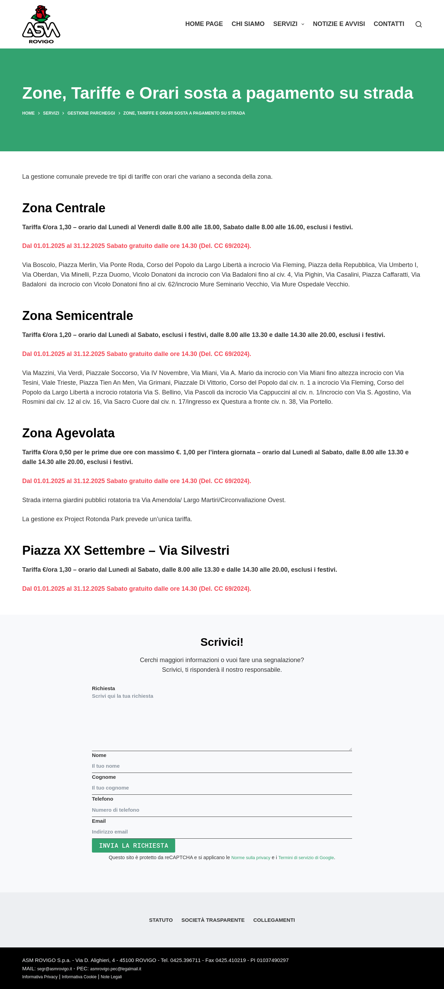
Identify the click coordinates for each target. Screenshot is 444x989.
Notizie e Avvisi (339, 23)
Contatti (389, 23)
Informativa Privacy (44, 976)
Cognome (222, 782)
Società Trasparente (213, 920)
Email (222, 826)
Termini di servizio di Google (308, 857)
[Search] (419, 24)
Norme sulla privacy (247, 857)
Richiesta (222, 718)
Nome (222, 760)
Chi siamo (248, 23)
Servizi (290, 24)
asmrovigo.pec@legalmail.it (131, 968)
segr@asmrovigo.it (58, 968)
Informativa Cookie (92, 976)
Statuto (161, 920)
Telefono (222, 804)
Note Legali (131, 976)
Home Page (204, 23)
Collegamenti (274, 920)
